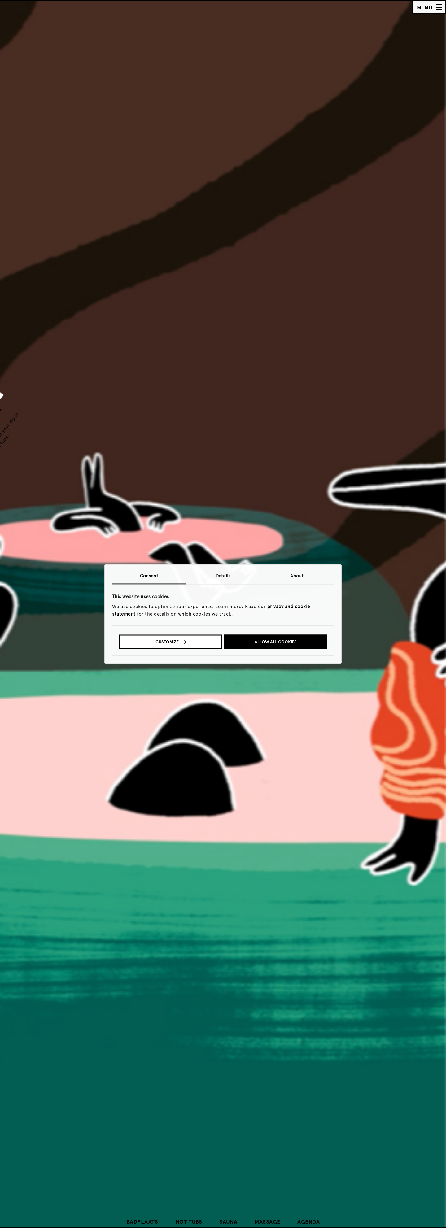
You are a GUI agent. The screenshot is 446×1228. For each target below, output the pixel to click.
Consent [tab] (149, 576)
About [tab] (297, 576)
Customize (170, 641)
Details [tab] (223, 576)
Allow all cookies (276, 641)
